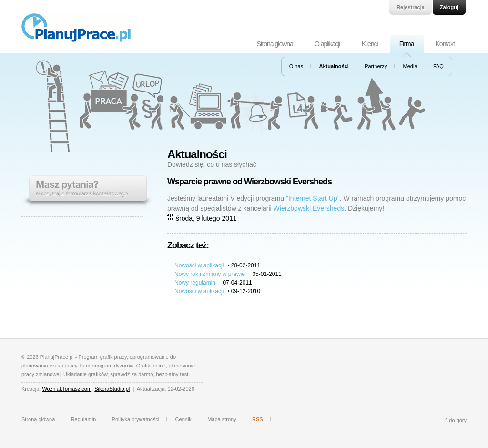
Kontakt (445, 44)
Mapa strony (221, 419)
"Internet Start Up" (313, 198)
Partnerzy (376, 66)
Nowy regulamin (194, 282)
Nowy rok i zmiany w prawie (209, 274)
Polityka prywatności (136, 419)
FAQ (438, 66)
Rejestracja (410, 7)
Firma (406, 44)
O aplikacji (327, 44)
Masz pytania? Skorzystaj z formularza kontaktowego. (87, 192)
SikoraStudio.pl (112, 389)
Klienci (369, 44)
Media (410, 66)
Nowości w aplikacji (199, 265)
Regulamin (83, 419)
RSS (257, 419)
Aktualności (333, 66)
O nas (296, 66)
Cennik (183, 419)
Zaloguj (449, 7)
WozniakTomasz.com (67, 389)
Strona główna (274, 44)
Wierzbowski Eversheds (309, 208)
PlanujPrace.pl (76, 27)
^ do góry (456, 420)
